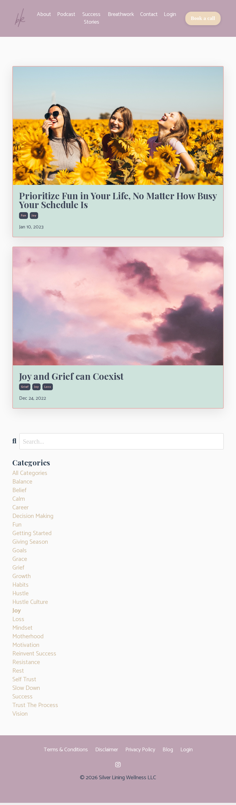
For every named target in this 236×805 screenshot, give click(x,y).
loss (47, 389)
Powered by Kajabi (118, 789)
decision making (32, 518)
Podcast (66, 14)
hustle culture (30, 604)
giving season (30, 544)
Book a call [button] (203, 18)
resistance (26, 664)
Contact (149, 14)
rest (18, 673)
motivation (25, 647)
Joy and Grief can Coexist (75, 378)
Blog (168, 751)
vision (20, 716)
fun (23, 216)
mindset (22, 630)
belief (19, 492)
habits (20, 587)
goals (19, 553)
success (22, 699)
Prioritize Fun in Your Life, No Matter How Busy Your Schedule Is (113, 200)
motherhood (28, 639)
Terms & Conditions (66, 751)
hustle (20, 596)
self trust (24, 682)
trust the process (35, 707)
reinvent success (34, 656)
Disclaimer (106, 751)
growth (21, 578)
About (44, 14)
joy (34, 216)
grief (25, 389)
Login (170, 14)
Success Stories (91, 18)
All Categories (29, 475)
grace (19, 561)
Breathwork (121, 14)
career (20, 510)
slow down (26, 690)
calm (18, 501)
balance (22, 484)
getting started (32, 535)
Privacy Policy (140, 751)
